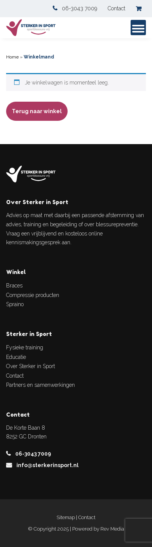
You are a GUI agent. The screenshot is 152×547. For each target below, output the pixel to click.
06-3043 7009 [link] (79, 8)
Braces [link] (14, 285)
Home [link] (12, 57)
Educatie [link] (16, 357)
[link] (141, 9)
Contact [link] (116, 8)
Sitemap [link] (66, 517)
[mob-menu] (138, 27)
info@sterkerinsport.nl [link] (47, 465)
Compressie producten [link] (32, 295)
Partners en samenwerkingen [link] (40, 385)
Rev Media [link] (112, 529)
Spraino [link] (15, 304)
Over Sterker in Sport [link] (30, 366)
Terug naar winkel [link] (37, 111)
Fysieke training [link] (24, 347)
